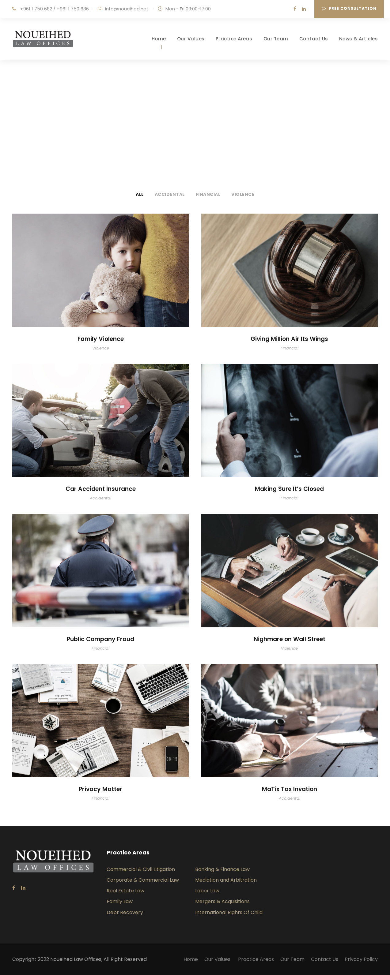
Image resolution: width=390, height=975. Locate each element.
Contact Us (313, 38)
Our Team (275, 38)
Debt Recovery (125, 912)
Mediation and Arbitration (226, 879)
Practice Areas (234, 38)
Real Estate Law (125, 890)
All (140, 194)
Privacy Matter (100, 789)
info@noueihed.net (127, 9)
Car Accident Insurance (101, 489)
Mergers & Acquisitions (222, 901)
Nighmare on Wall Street (289, 639)
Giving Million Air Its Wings (289, 339)
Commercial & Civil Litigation (141, 869)
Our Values (191, 38)
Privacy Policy (361, 959)
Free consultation (349, 8)
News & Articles (358, 38)
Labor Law (207, 890)
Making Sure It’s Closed (289, 489)
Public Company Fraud (100, 639)
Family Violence (101, 339)
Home (159, 38)
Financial (208, 194)
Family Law (120, 901)
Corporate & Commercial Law (143, 879)
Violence (242, 194)
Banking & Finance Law (222, 869)
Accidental (170, 194)
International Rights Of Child (229, 912)
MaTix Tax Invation (289, 789)
